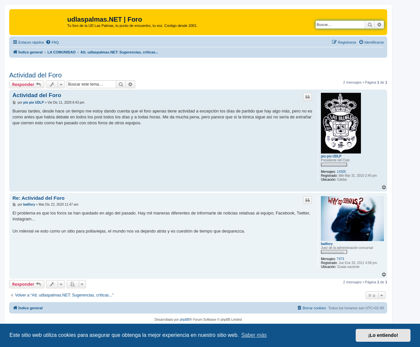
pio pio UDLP (331, 156)
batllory (327, 244)
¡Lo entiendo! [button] (383, 335)
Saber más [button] (254, 335)
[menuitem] (52, 42)
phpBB (185, 319)
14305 (341, 172)
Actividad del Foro (35, 75)
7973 (340, 259)
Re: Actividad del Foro (38, 198)
